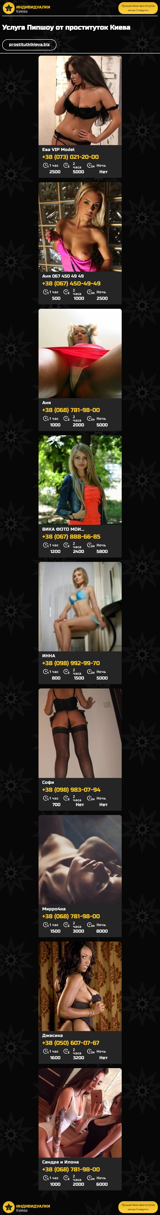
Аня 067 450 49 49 (63, 276)
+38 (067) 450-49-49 (71, 284)
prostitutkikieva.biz (29, 44)
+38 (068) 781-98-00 (71, 410)
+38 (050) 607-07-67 (70, 1043)
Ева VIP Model (58, 149)
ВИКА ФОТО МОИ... (63, 529)
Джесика (52, 1035)
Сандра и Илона (60, 1162)
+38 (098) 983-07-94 (71, 790)
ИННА (48, 656)
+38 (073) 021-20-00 (70, 157)
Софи (48, 782)
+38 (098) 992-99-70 (71, 663)
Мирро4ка (54, 909)
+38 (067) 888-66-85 (71, 537)
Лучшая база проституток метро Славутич (138, 8)
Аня (46, 402)
